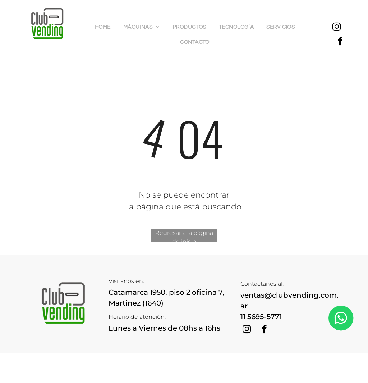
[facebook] (340, 42)
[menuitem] (105, 27)
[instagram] (336, 27)
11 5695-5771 (261, 316)
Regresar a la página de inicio (184, 236)
